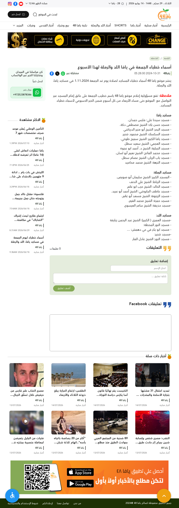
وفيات (31, 25)
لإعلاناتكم (47, 503)
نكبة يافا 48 (80, 25)
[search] (45, 14)
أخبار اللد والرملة (101, 25)
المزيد (19, 25)
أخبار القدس (46, 25)
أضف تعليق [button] (64, 288)
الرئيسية (166, 25)
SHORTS (120, 25)
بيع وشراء (63, 25)
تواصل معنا (63, 503)
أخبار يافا (135, 25)
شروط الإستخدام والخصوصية (23, 503)
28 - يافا (117, 3)
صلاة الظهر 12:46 (37, 3)
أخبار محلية (150, 25)
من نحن (77, 503)
